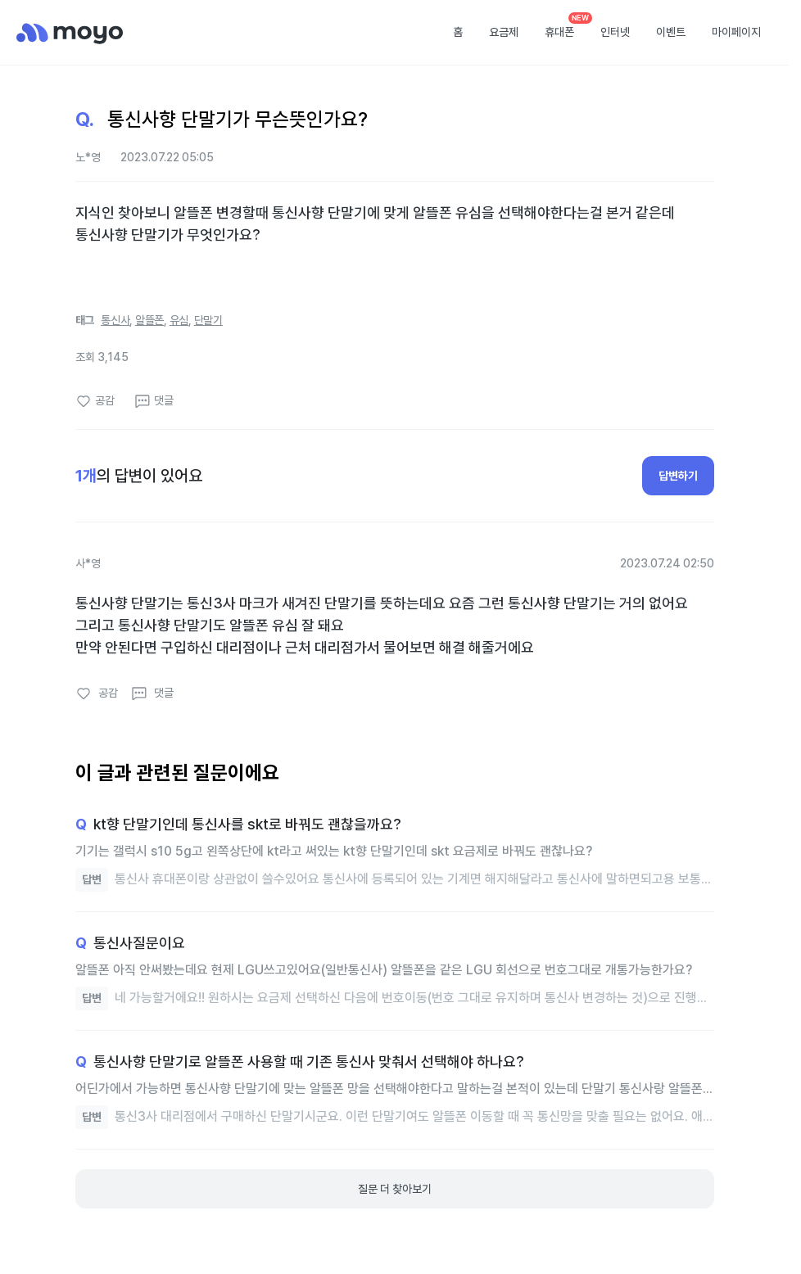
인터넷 (615, 31)
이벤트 (671, 31)
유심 (179, 320)
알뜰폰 (149, 320)
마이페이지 (736, 31)
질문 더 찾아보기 (395, 1188)
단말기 (208, 320)
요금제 (503, 31)
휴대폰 (559, 31)
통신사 (115, 320)
